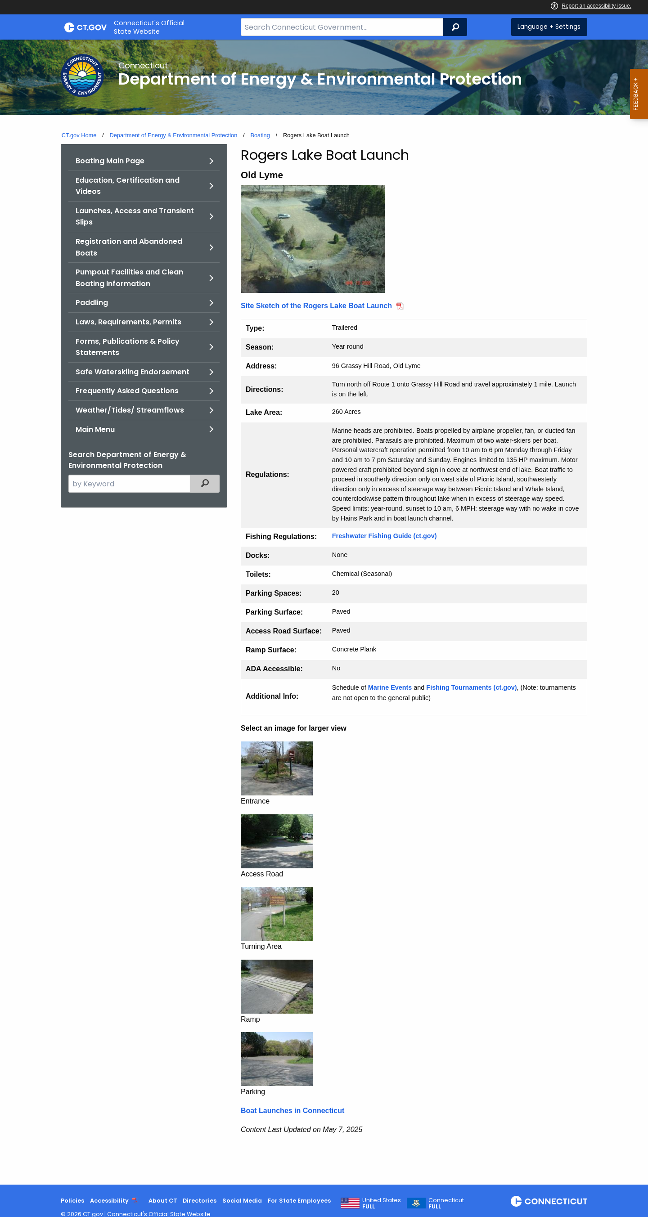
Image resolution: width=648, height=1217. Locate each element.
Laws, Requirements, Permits (128, 322)
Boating (260, 135)
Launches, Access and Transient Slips (135, 217)
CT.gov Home (79, 135)
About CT (162, 1200)
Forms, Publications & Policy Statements (128, 347)
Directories (199, 1200)
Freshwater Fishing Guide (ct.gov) (384, 535)
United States (381, 1203)
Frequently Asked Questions (127, 391)
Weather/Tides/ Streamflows (130, 410)
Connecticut (446, 1203)
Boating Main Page (110, 161)
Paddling (92, 302)
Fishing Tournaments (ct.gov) (471, 687)
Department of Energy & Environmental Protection (173, 135)
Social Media (242, 1200)
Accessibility (109, 1200)
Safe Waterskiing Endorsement (132, 372)
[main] (324, 612)
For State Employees (299, 1200)
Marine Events (390, 687)
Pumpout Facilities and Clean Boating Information (129, 278)
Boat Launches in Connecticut (292, 1110)
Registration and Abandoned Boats (129, 247)
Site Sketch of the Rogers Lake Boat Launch (316, 306)
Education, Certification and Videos (128, 186)
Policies (72, 1200)
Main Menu (95, 429)
